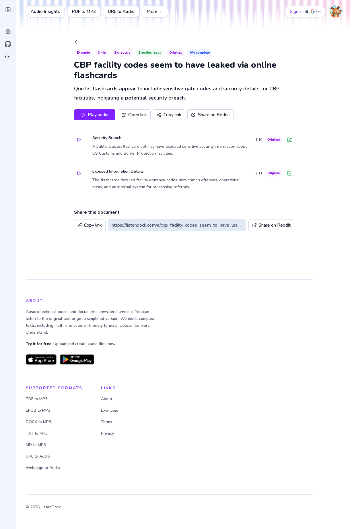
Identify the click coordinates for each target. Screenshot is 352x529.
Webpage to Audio (97, 467)
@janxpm (36, 510)
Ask (50, 130)
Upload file (36, 115)
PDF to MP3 (138, 11)
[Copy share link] (198, 114)
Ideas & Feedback (29, 494)
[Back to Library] (105, 42)
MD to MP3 (90, 445)
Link (22, 130)
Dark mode (23, 456)
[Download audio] (318, 139)
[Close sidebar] (58, 12)
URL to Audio (175, 11)
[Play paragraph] (107, 139)
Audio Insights (99, 11)
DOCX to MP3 (93, 422)
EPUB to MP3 (92, 410)
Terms (29, 521)
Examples (164, 410)
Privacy (43, 521)
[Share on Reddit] (239, 114)
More (209, 11)
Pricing (19, 469)
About (18, 481)
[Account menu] (338, 11)
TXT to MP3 (91, 433)
